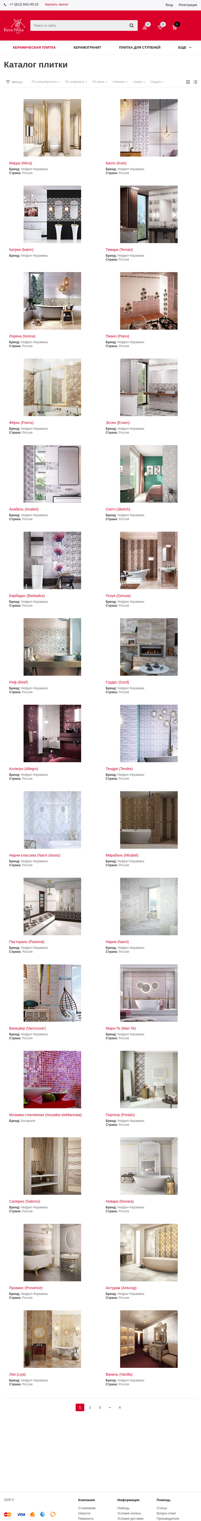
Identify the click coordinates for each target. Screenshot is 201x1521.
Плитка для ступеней (140, 47)
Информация (128, 1500)
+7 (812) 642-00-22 (24, 4)
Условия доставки (131, 1518)
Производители (168, 1518)
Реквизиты (86, 1518)
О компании (87, 1508)
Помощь (164, 1500)
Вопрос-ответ (166, 1513)
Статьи (162, 1508)
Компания (86, 1500)
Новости (84, 1513)
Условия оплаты (129, 1513)
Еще (184, 47)
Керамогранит (87, 47)
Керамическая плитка (34, 47)
